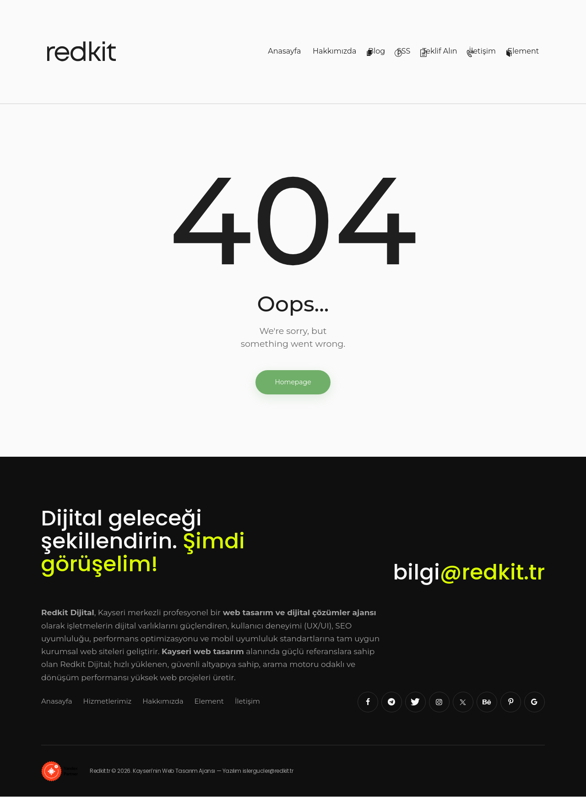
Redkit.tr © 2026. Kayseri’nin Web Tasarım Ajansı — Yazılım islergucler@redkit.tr (184, 772)
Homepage (293, 382)
